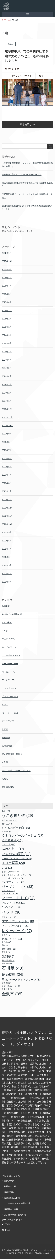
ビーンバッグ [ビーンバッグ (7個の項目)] (8, 891)
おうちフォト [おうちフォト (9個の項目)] (9, 820)
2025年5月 (7, 294)
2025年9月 (7, 269)
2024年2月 (7, 393)
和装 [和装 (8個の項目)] (5, 945)
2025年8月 (7, 277)
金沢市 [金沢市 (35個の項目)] (12, 994)
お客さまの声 (10, 1186)
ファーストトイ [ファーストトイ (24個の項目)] (18, 898)
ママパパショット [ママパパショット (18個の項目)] (18, 921)
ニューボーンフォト (11, 655)
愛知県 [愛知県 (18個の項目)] (9, 956)
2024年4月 (7, 376)
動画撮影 (6, 737)
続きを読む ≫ (27, 124)
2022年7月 (7, 549)
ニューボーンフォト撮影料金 (17, 1203)
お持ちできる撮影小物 (12, 614)
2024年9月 (7, 335)
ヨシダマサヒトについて (15, 1215)
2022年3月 (7, 582)
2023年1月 (7, 499)
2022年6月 (7, 557)
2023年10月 (7, 425)
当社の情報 (7, 746)
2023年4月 (7, 475)
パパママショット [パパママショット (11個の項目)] (14, 882)
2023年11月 (7, 417)
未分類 (5, 762)
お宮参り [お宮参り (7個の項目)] (6, 831)
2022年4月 (7, 573)
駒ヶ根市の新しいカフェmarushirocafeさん (22, 174)
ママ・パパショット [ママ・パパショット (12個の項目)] (15, 925)
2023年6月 (7, 458)
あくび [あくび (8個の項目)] (6, 811)
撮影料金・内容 (11, 1209)
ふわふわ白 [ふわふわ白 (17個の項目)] (13, 848)
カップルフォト (9, 647)
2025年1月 (7, 327)
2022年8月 (7, 541)
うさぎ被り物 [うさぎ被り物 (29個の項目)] (17, 815)
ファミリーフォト (10, 680)
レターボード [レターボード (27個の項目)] (17, 931)
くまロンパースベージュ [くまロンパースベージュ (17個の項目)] (22, 835)
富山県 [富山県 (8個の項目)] (6, 952)
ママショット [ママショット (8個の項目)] (9, 917)
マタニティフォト (10, 721)
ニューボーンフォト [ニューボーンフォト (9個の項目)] (12, 878)
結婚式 (5, 779)
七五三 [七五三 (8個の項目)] (6, 935)
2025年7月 (7, 286)
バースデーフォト (10, 672)
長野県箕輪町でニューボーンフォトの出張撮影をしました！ (27, 196)
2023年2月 (7, 491)
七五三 (5, 729)
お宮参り (6, 606)
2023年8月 (7, 442)
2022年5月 (7, 565)
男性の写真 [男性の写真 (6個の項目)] (7, 963)
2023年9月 (7, 434)
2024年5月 (7, 368)
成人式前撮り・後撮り (12, 754)
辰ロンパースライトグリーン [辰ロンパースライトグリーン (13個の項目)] (22, 979)
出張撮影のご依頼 (12, 1198)
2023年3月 (7, 483)
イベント (6, 631)
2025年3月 (7, 310)
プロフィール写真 (10, 696)
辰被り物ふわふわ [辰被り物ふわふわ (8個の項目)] (11, 986)
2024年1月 (7, 401)
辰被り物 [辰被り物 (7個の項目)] (6, 983)
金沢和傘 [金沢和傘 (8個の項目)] (7, 989)
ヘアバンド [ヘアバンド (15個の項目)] (12, 906)
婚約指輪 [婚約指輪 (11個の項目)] (9, 948)
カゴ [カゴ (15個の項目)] (7, 867)
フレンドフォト (9, 688)
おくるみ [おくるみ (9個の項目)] (7, 824)
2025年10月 (7, 261)
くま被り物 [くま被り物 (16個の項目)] (12, 840)
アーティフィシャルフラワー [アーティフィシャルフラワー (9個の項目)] (17, 858)
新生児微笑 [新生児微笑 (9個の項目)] (8, 960)
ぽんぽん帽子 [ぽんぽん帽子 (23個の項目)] (16, 854)
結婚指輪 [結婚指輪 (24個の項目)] (12, 974)
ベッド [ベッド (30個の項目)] (12, 912)
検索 (50, 147)
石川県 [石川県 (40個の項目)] (12, 968)
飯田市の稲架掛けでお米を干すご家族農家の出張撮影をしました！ (27, 207)
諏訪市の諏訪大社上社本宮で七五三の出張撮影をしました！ (27, 184)
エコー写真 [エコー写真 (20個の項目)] (13, 863)
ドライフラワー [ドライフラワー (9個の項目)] (10, 872)
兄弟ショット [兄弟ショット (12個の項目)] (12, 938)
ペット (5, 704)
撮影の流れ (9, 1192)
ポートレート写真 (10, 713)
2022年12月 (7, 508)
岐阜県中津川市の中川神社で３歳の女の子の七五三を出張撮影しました (27, 56)
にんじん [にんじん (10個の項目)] (8, 844)
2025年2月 (7, 319)
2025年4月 (7, 302)
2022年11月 (7, 516)
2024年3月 (7, 384)
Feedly (6, 1230)
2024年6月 (7, 360)
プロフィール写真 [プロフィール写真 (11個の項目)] (14, 902)
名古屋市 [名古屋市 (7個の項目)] (6, 942)
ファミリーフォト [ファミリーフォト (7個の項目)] (10, 894)
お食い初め (7, 622)
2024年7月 (7, 351)
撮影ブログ (9, 1180)
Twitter (6, 1224)
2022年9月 (7, 532)
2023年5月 (7, 466)
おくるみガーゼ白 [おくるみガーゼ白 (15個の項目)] (16, 827)
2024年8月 (7, 343)
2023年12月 (7, 409)
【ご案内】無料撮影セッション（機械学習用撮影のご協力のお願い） (27, 164)
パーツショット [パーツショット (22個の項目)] (17, 886)
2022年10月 (7, 524)
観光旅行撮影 (8, 787)
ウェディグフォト (10, 639)
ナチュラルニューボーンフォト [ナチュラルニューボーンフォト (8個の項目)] (16, 875)
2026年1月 (7, 253)
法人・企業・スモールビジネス (16, 770)
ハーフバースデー (10, 663)
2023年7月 (7, 450)
